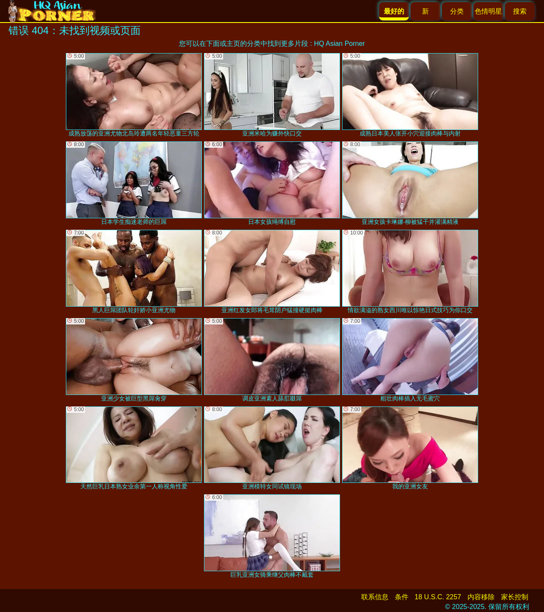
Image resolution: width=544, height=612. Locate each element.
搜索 (520, 11)
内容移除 (481, 597)
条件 (401, 597)
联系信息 (374, 597)
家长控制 (514, 597)
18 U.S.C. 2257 (438, 597)
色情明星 (488, 11)
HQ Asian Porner (339, 43)
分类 (457, 11)
